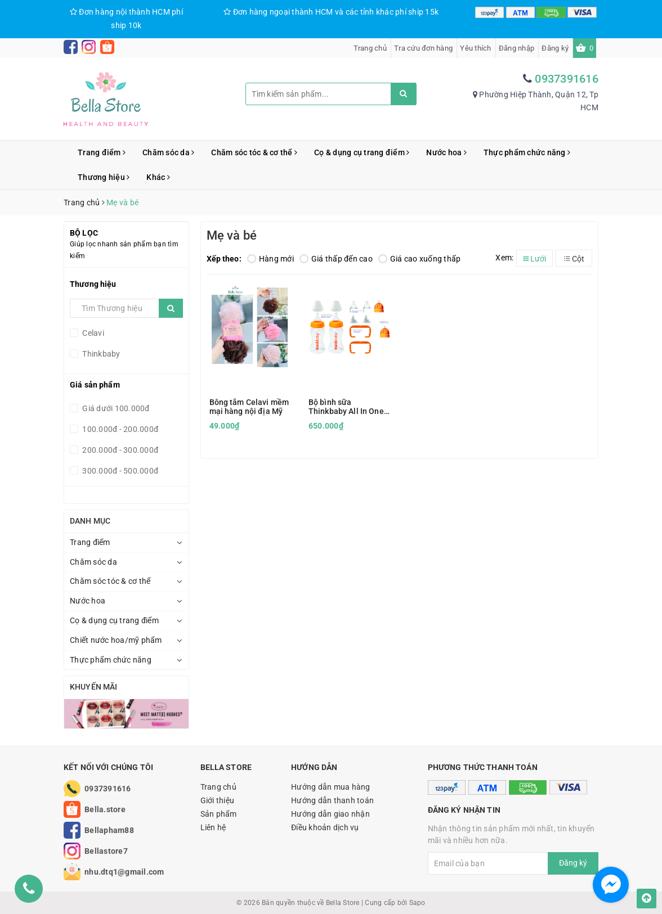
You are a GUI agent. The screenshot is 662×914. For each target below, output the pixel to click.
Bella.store (105, 809)
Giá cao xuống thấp (419, 258)
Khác (158, 177)
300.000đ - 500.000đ (119, 470)
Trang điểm (102, 152)
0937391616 (566, 78)
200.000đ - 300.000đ (119, 449)
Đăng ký (555, 48)
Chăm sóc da (168, 152)
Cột (574, 258)
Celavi (92, 332)
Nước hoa (446, 152)
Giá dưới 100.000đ (115, 408)
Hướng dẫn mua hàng (330, 786)
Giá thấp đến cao (336, 258)
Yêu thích (475, 48)
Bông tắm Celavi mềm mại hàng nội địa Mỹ (249, 407)
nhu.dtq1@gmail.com (124, 871)
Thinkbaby (100, 353)
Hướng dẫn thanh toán (332, 800)
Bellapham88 (109, 830)
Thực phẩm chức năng (527, 152)
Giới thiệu (217, 800)
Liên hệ (213, 827)
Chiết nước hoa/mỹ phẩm (116, 640)
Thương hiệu (103, 177)
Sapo (417, 903)
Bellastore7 (106, 851)
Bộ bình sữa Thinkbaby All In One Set (346, 407)
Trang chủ (370, 48)
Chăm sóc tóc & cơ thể (254, 152)
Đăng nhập (516, 48)
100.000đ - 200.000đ (119, 429)
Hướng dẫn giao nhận (330, 813)
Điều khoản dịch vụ (325, 827)
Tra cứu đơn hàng (423, 48)
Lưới (535, 258)
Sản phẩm (218, 813)
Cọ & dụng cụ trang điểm (361, 152)
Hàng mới (270, 258)
